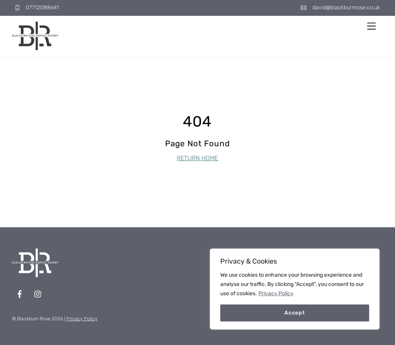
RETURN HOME (197, 158)
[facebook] (19, 293)
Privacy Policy (276, 293)
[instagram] (38, 293)
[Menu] (371, 26)
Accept (294, 312)
